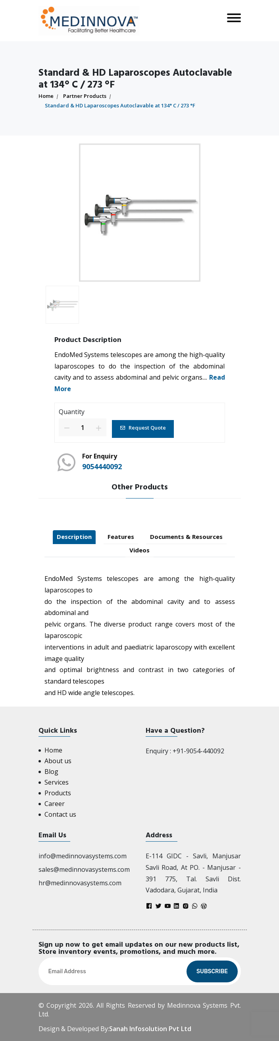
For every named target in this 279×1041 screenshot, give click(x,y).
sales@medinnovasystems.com (84, 869)
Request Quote (143, 427)
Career (54, 803)
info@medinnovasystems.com (82, 856)
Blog (51, 771)
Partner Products (84, 95)
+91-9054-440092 (198, 751)
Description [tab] (74, 537)
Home (46, 95)
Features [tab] (121, 537)
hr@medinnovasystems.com (79, 883)
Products (57, 793)
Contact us (60, 814)
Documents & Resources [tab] (186, 537)
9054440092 (102, 466)
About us (57, 760)
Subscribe (212, 971)
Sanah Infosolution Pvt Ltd (150, 1028)
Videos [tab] (139, 550)
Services (56, 782)
